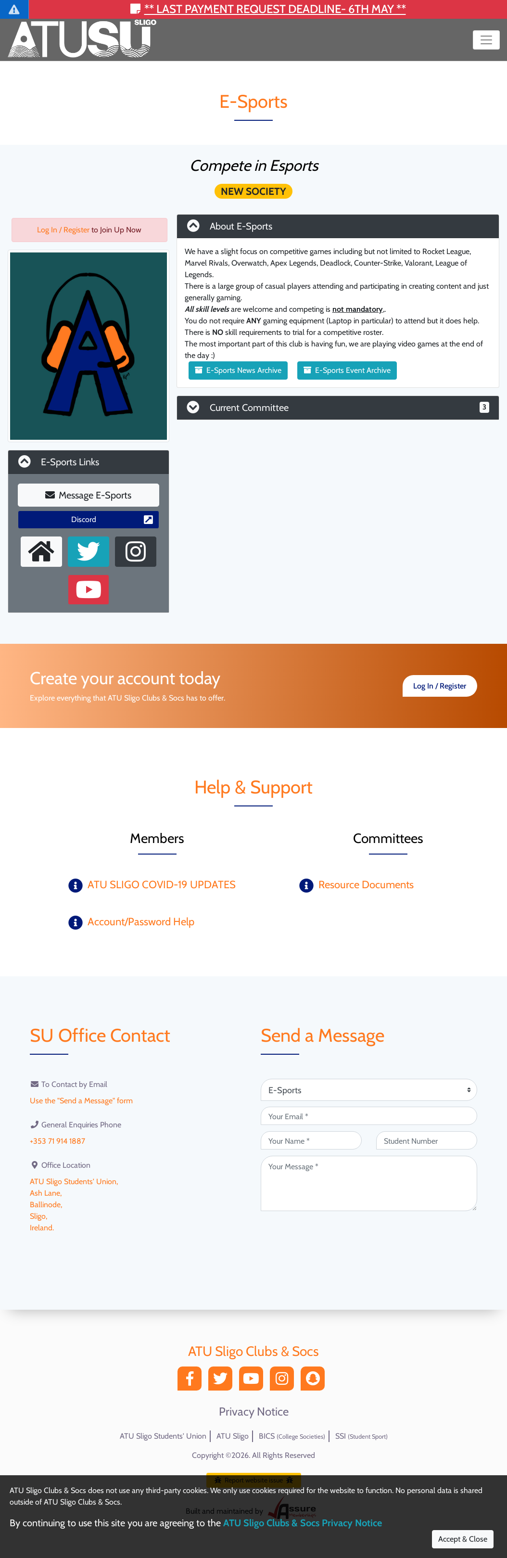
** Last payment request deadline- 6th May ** (268, 9)
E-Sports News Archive (238, 370)
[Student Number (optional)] (426, 1140)
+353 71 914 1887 (57, 1141)
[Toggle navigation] (486, 40)
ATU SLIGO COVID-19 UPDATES (162, 884)
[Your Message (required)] (369, 1183)
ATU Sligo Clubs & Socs (253, 1351)
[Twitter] (222, 1381)
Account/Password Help (141, 921)
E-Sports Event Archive (347, 370)
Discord (111, 519)
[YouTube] (253, 1381)
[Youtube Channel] (88, 590)
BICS (292, 1436)
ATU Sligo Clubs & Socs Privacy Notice (302, 1523)
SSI (361, 1436)
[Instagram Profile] (135, 551)
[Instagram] (284, 1381)
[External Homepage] (41, 551)
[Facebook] (191, 1381)
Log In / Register (63, 229)
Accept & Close (462, 1539)
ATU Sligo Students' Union (163, 1436)
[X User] (88, 551)
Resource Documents (366, 884)
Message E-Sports (88, 495)
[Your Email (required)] (369, 1116)
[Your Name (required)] (311, 1140)
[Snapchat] (315, 1381)
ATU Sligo (232, 1436)
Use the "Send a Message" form (81, 1100)
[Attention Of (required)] (369, 1090)
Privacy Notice (254, 1411)
